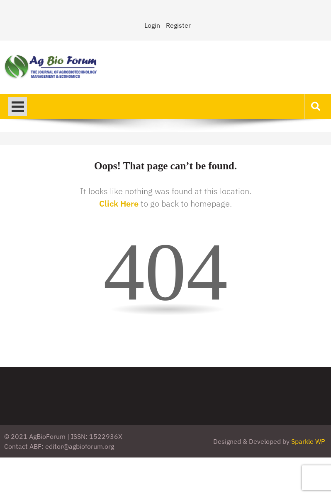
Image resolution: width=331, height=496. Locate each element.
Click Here (119, 203)
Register (178, 25)
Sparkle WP (308, 441)
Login (152, 25)
